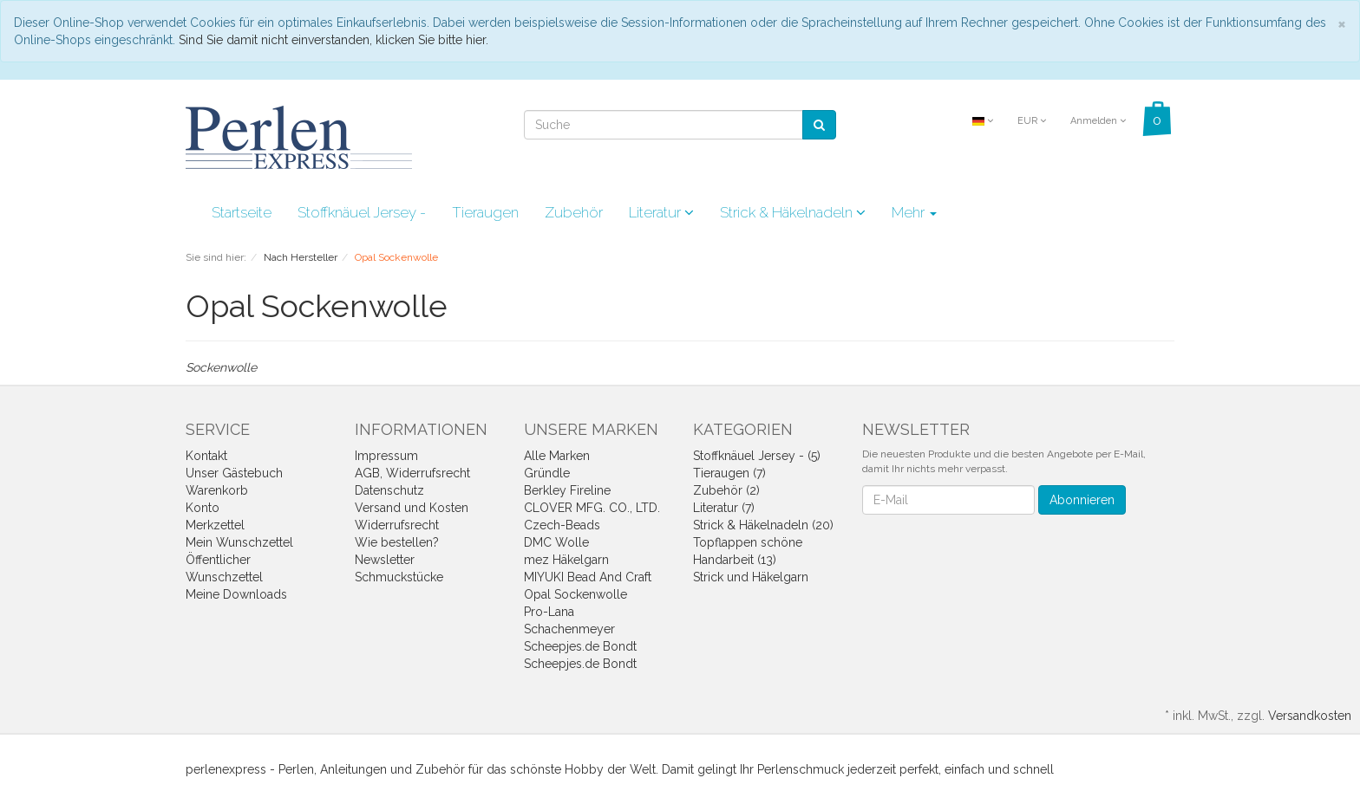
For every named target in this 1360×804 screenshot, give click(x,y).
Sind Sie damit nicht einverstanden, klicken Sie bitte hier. (333, 40)
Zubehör (574, 212)
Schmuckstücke (399, 577)
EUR (1031, 120)
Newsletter (385, 560)
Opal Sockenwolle (575, 594)
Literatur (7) (724, 508)
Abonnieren (1082, 500)
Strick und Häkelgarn (750, 577)
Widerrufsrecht (397, 525)
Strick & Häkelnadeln (793, 212)
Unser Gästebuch (234, 473)
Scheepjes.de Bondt (580, 646)
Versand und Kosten (411, 508)
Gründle (547, 473)
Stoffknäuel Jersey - (362, 212)
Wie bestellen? (397, 542)
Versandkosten (1309, 716)
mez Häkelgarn (566, 560)
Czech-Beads (562, 525)
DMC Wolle (556, 542)
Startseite (241, 212)
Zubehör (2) (726, 490)
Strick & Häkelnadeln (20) (763, 525)
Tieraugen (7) (729, 473)
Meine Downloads (236, 594)
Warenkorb (217, 490)
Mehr (914, 212)
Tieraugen (485, 212)
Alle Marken (557, 456)
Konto (202, 508)
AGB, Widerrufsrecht (412, 473)
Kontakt (206, 456)
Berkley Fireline (567, 490)
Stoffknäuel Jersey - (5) (757, 456)
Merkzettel (215, 525)
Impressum (386, 456)
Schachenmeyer (569, 629)
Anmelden (1098, 120)
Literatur (661, 212)
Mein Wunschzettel (239, 542)
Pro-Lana (549, 612)
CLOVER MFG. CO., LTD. (592, 508)
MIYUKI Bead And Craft (587, 577)
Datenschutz (389, 490)
